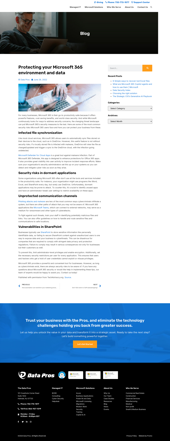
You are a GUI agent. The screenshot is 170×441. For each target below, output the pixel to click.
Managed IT (75, 7)
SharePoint (45, 232)
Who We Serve (114, 7)
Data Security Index (121, 90)
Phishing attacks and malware (31, 201)
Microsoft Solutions (94, 7)
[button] (151, 7)
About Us (129, 7)
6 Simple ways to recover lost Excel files (131, 81)
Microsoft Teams (41, 207)
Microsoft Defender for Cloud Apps (34, 155)
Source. (68, 277)
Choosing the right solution (125, 93)
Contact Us (142, 7)
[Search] (147, 68)
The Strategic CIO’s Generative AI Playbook (132, 96)
